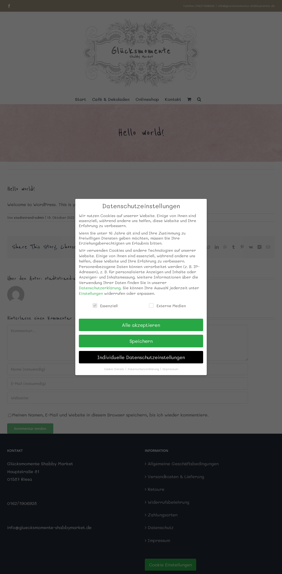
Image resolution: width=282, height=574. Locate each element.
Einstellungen (91, 293)
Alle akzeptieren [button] (141, 325)
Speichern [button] (141, 341)
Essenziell (105, 305)
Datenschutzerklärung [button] (144, 369)
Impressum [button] (170, 369)
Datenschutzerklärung (100, 287)
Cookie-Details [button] (114, 369)
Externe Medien (167, 305)
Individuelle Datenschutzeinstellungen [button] (141, 357)
